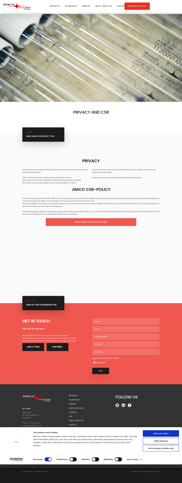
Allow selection (161, 459)
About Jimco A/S (103, 6)
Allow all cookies (161, 452)
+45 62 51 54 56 (34, 423)
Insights (86, 6)
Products (55, 6)
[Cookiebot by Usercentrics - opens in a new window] (16, 478)
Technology (71, 6)
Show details (133, 478)
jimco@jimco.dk (35, 425)
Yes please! (101, 362)
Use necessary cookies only (161, 467)
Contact (121, 6)
